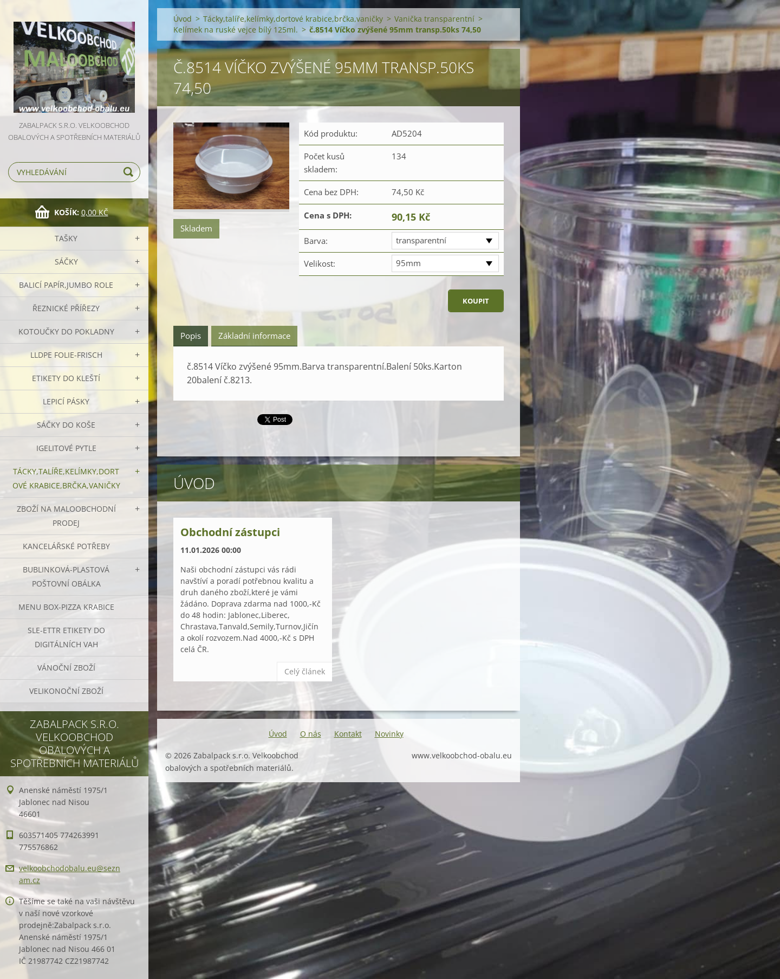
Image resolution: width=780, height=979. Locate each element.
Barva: (316, 240)
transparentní (421, 240)
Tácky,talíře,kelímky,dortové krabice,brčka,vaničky (66, 478)
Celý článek (304, 671)
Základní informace (254, 335)
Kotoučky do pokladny (66, 331)
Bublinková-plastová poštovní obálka (66, 576)
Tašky (66, 238)
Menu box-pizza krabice (66, 607)
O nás (310, 734)
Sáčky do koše (66, 425)
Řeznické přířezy (66, 308)
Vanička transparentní (434, 19)
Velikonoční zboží (66, 691)
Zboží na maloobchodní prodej (66, 516)
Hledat (130, 172)
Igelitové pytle (66, 448)
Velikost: (319, 263)
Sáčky (66, 261)
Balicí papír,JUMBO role (66, 285)
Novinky (389, 734)
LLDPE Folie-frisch (66, 355)
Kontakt (348, 734)
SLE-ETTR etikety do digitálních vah (66, 637)
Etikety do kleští (66, 378)
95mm (408, 262)
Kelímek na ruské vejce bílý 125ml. (235, 29)
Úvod (182, 19)
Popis (190, 335)
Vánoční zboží (66, 667)
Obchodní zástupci (230, 532)
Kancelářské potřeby (66, 546)
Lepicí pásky (66, 401)
